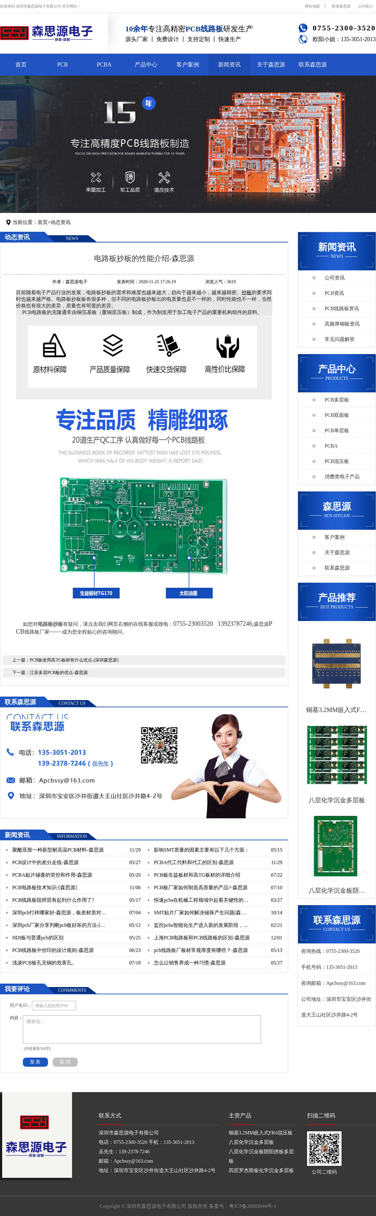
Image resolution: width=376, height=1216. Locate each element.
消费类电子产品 (342, 476)
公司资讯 (335, 277)
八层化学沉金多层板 (251, 1142)
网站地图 (312, 6)
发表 (35, 1062)
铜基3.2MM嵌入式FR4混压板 (261, 1132)
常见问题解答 (340, 339)
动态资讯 (60, 222)
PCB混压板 (337, 461)
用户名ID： (21, 1005)
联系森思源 (341, 6)
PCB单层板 (337, 430)
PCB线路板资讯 (342, 308)
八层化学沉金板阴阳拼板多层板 (261, 1156)
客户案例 (187, 64)
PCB (62, 64)
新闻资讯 (229, 64)
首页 (21, 64)
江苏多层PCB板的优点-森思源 (59, 672)
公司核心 (365, 6)
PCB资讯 (334, 293)
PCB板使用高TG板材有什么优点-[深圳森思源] (74, 660)
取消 (65, 1062)
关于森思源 (271, 64)
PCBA (104, 64)
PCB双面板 (337, 415)
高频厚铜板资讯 (342, 324)
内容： (16, 1018)
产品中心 (146, 64)
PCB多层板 (337, 399)
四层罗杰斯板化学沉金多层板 (261, 1170)
